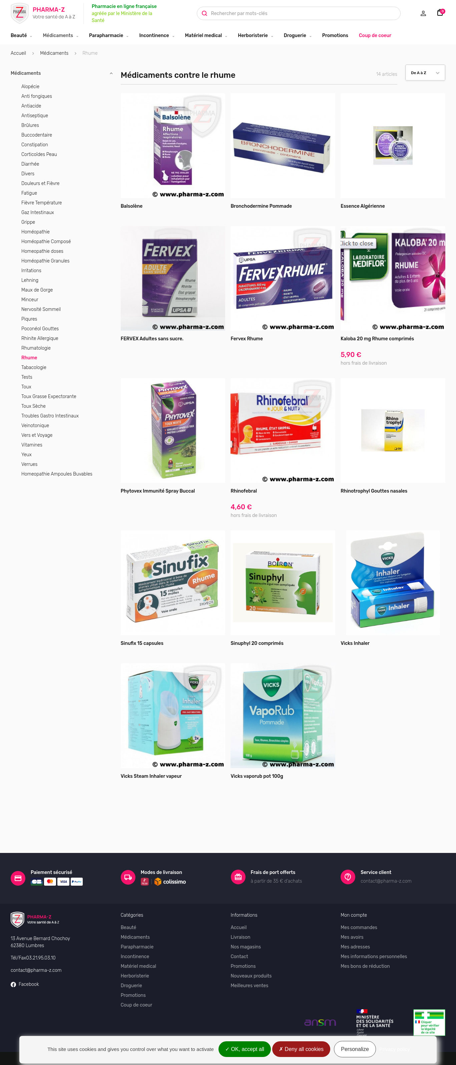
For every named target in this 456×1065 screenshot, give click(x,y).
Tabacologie (33, 367)
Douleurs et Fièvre (40, 183)
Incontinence (154, 35)
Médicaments (58, 35)
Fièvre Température (41, 203)
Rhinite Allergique (39, 338)
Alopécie (30, 87)
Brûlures (30, 125)
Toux (26, 387)
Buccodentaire (36, 135)
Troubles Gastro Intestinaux (50, 416)
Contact (239, 933)
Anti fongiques (36, 96)
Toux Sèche (33, 406)
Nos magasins (246, 923)
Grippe (28, 222)
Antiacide (31, 106)
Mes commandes (359, 904)
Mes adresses (355, 923)
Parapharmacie (106, 35)
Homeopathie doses (42, 251)
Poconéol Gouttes (40, 329)
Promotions (335, 35)
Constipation (34, 145)
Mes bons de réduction (365, 943)
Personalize (355, 1049)
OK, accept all (244, 1049)
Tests (26, 377)
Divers (27, 174)
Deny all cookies (301, 1049)
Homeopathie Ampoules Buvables (56, 474)
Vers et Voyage (36, 435)
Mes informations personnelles (374, 933)
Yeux (26, 455)
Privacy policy (394, 1049)
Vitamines (31, 445)
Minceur (29, 300)
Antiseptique (34, 116)
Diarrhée (30, 164)
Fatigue (29, 193)
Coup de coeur (375, 35)
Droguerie (295, 35)
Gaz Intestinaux (37, 212)
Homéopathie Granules (45, 261)
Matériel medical (203, 35)
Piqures (29, 319)
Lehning (29, 280)
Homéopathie (35, 232)
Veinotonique (35, 425)
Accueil (18, 53)
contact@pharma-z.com (36, 946)
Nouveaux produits (251, 952)
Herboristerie (253, 35)
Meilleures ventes (250, 962)
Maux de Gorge (37, 290)
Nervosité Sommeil (41, 309)
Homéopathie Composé (46, 241)
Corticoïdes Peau (39, 154)
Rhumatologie (36, 348)
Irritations (31, 271)
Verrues (29, 464)
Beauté (19, 35)
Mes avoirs (352, 914)
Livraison (241, 914)
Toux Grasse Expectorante (48, 396)
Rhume (29, 358)
